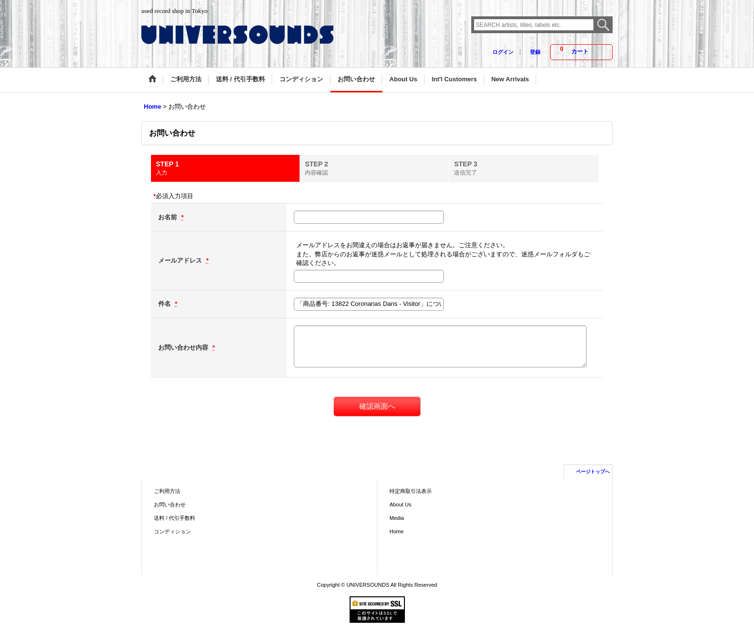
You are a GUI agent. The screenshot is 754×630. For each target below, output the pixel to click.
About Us (400, 504)
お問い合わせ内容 (184, 347)
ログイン (503, 52)
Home (396, 531)
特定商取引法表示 (411, 491)
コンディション (172, 531)
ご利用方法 (167, 491)
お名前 (168, 217)
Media (397, 518)
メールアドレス (181, 260)
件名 (165, 303)
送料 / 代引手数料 (174, 518)
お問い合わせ (170, 504)
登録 (535, 52)
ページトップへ (593, 471)
